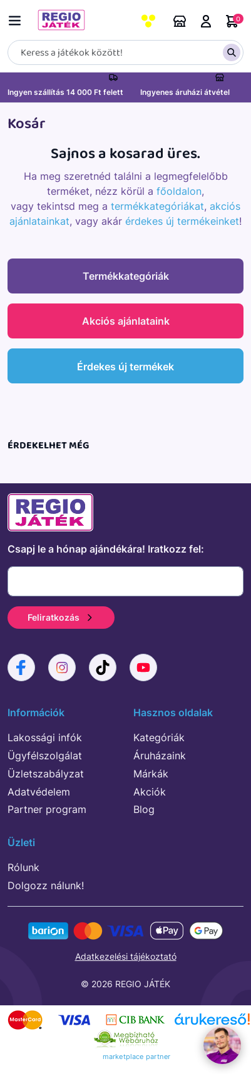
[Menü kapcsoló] (18, 18)
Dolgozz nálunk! (46, 885)
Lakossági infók (45, 737)
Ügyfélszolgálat (45, 755)
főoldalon (179, 191)
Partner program (47, 809)
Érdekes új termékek (125, 366)
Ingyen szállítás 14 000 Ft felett (65, 92)
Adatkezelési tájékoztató (126, 956)
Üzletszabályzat (46, 773)
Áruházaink (179, 21)
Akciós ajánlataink (126, 321)
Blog (144, 809)
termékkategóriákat (157, 206)
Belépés (205, 21)
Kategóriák (159, 737)
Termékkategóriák (126, 276)
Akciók (149, 792)
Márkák (150, 773)
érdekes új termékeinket (182, 221)
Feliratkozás (61, 617)
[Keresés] (125, 52)
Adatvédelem (39, 792)
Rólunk (23, 867)
